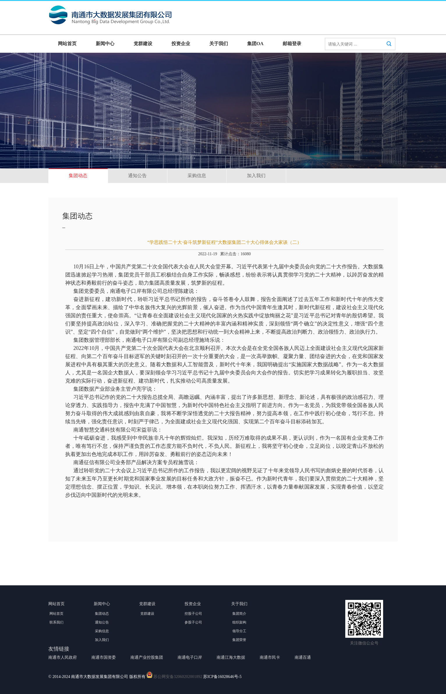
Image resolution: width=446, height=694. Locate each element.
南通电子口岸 (190, 657)
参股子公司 (193, 622)
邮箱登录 (292, 43)
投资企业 (180, 43)
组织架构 (239, 622)
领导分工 (239, 631)
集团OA (255, 43)
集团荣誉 (239, 640)
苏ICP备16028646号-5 (222, 676)
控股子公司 (193, 614)
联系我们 (56, 622)
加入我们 (256, 175)
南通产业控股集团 (146, 657)
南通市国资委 (103, 657)
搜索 (389, 49)
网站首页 (67, 43)
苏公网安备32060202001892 (177, 676)
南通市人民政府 (62, 657)
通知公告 (137, 175)
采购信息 (196, 175)
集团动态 (78, 175)
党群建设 (143, 43)
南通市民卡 (270, 657)
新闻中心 (105, 43)
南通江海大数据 (231, 657)
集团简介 (239, 614)
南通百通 (303, 657)
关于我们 (218, 43)
